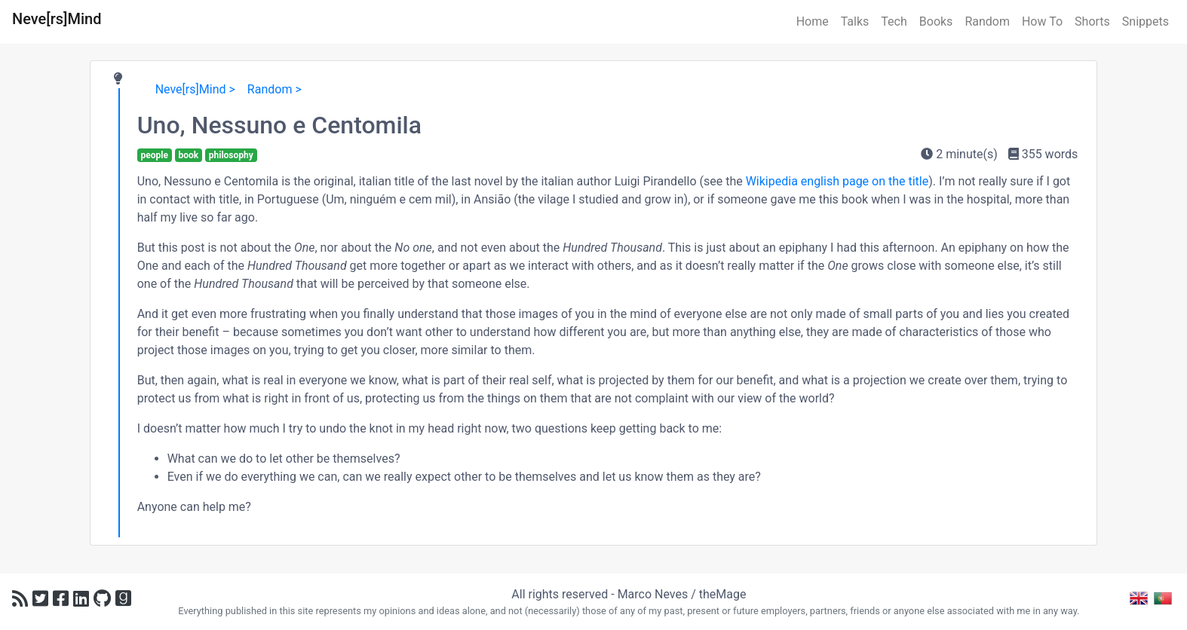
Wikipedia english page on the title (837, 181)
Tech (893, 21)
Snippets (1145, 21)
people (153, 155)
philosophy (231, 155)
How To (1042, 21)
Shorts (1092, 21)
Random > (274, 89)
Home (812, 21)
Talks (855, 21)
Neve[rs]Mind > (195, 89)
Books (936, 21)
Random (987, 21)
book (188, 155)
